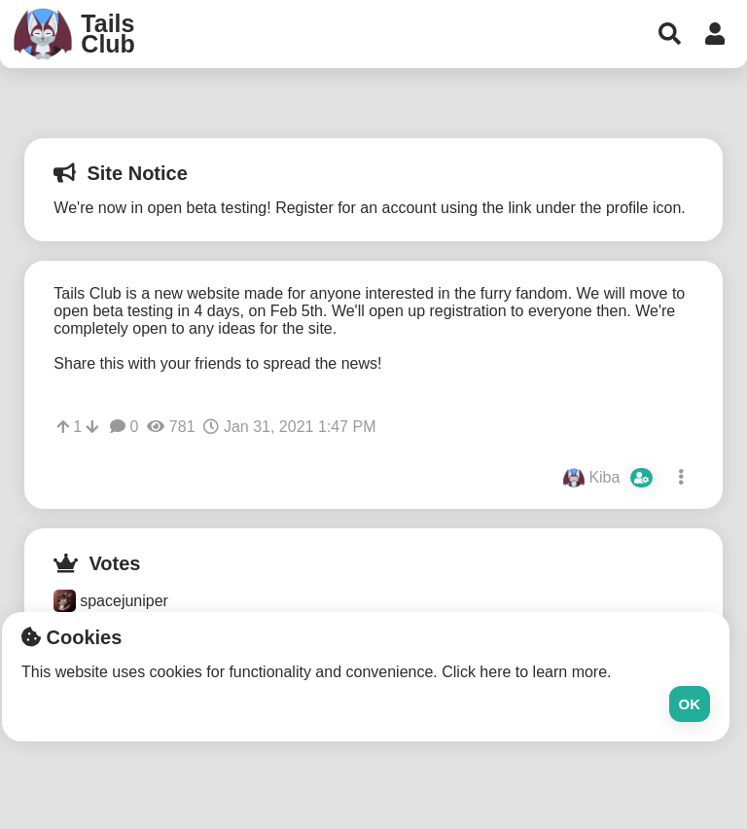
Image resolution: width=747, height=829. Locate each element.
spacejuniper (110, 600)
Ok (690, 704)
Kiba (608, 477)
